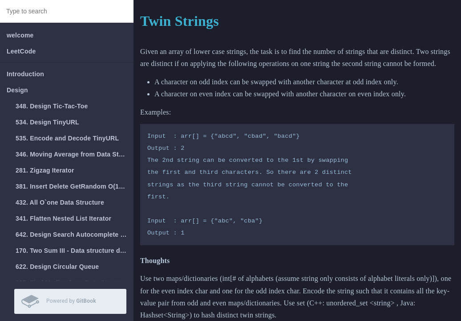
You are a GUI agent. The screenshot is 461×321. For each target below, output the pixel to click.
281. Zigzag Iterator (45, 170)
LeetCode (21, 51)
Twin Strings (179, 21)
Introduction (25, 74)
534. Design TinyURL (47, 122)
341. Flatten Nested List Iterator (63, 218)
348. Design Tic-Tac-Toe (52, 106)
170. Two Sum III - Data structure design (74, 250)
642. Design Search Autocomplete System (74, 234)
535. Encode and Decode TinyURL (67, 138)
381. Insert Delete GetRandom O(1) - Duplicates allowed (74, 186)
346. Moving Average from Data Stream (74, 154)
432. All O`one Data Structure (60, 202)
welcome (20, 35)
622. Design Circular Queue (57, 266)
